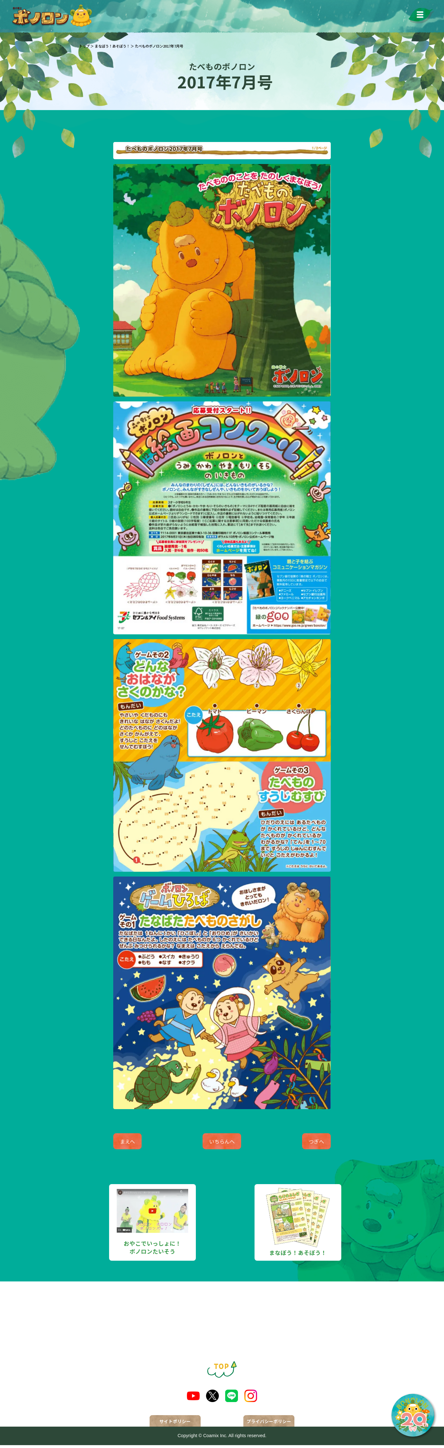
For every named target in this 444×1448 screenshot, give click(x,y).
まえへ (134, 1142)
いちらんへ (222, 1142)
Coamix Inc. (215, 1438)
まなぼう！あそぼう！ (112, 46)
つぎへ (309, 1142)
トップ (84, 46)
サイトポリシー (175, 1424)
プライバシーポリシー (269, 1424)
